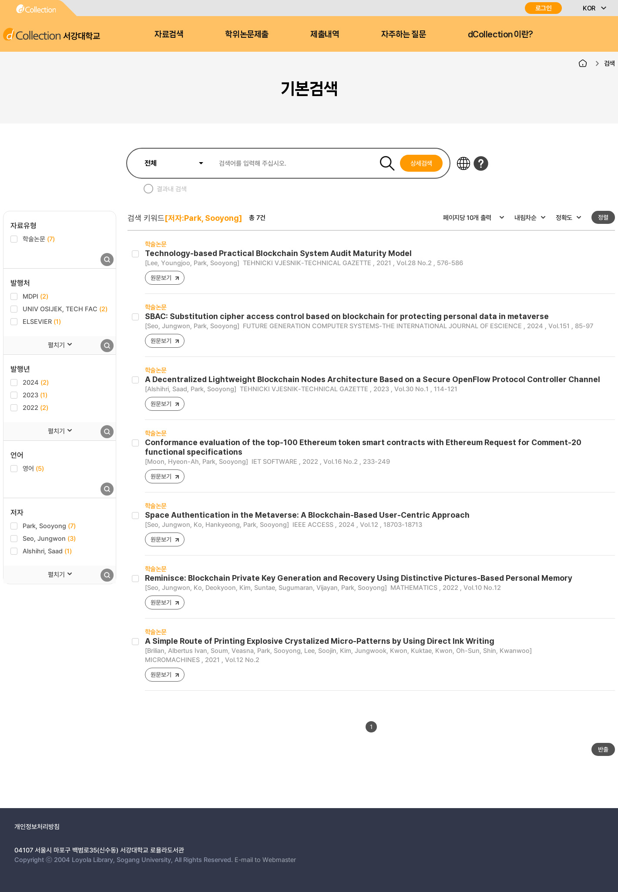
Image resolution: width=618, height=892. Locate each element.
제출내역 (324, 34)
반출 (603, 749)
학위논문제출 (246, 34)
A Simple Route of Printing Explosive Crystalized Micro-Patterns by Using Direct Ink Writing (319, 641)
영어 (33, 468)
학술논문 (39, 238)
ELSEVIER (42, 321)
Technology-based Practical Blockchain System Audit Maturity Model (278, 253)
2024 (36, 382)
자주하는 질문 (403, 34)
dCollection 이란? (500, 34)
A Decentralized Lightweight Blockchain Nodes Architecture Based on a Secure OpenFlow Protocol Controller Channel (372, 379)
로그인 (543, 8)
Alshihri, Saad (47, 550)
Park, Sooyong (49, 525)
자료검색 (168, 34)
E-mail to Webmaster (265, 859)
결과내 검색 (172, 188)
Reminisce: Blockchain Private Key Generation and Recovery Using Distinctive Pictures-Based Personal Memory (358, 577)
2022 (35, 407)
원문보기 (161, 277)
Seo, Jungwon (49, 538)
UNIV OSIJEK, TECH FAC (65, 308)
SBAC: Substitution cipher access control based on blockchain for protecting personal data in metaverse (347, 316)
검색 (609, 63)
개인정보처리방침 (37, 826)
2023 (35, 394)
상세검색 (421, 163)
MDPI (35, 296)
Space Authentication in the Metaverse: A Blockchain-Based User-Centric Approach (307, 514)
